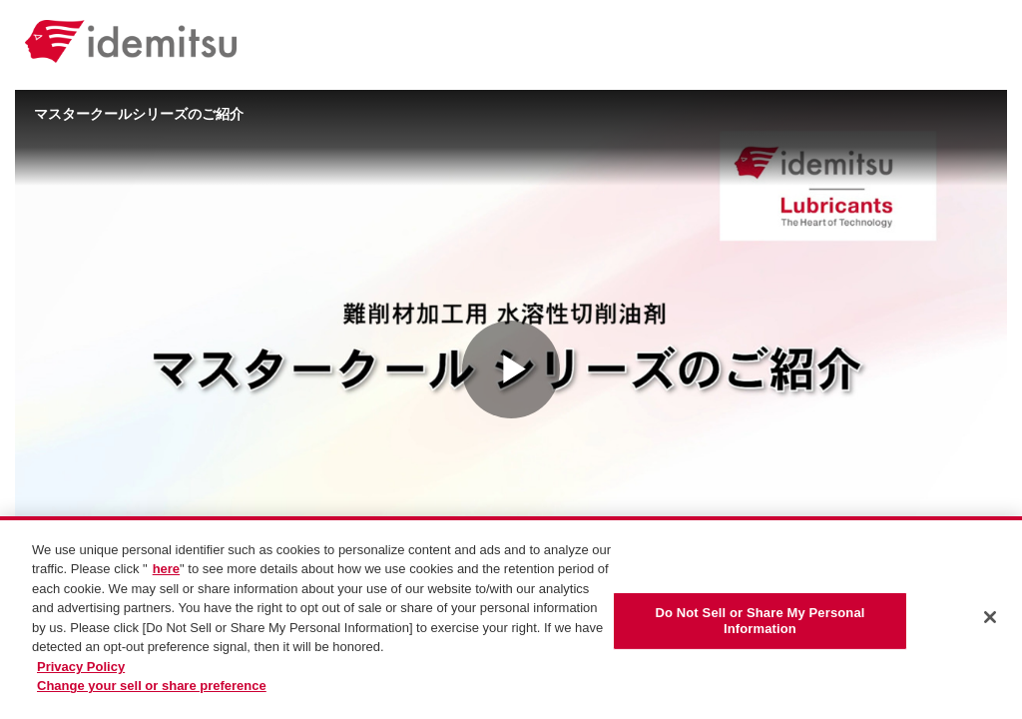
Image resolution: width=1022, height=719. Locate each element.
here (166, 568)
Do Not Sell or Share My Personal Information (759, 620)
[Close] (990, 617)
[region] (511, 617)
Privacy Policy (81, 666)
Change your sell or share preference (151, 685)
